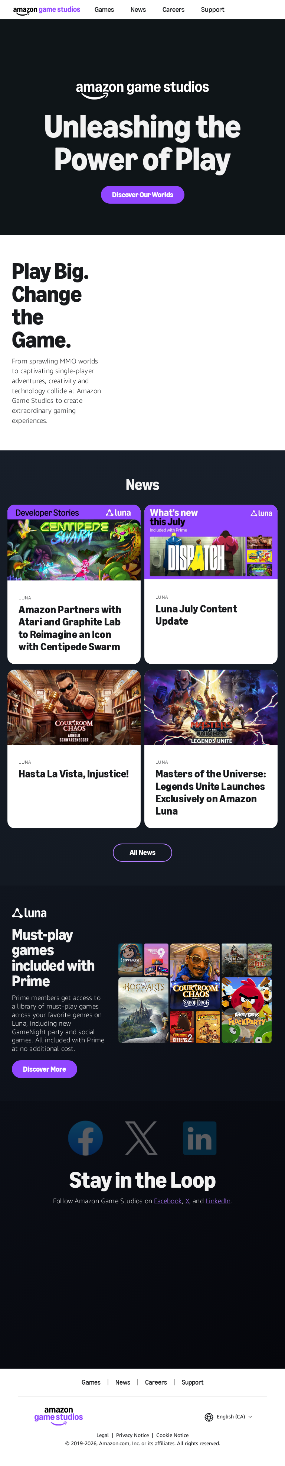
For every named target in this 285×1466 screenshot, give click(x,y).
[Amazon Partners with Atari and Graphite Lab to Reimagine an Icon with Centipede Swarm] (74, 543)
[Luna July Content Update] (211, 543)
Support (213, 9)
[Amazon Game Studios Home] (46, 11)
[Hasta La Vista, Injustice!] (74, 708)
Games (104, 9)
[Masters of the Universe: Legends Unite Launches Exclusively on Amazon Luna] (211, 708)
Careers (173, 9)
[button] (228, 1417)
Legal (102, 1435)
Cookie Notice (172, 1435)
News (138, 9)
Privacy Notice (132, 1435)
